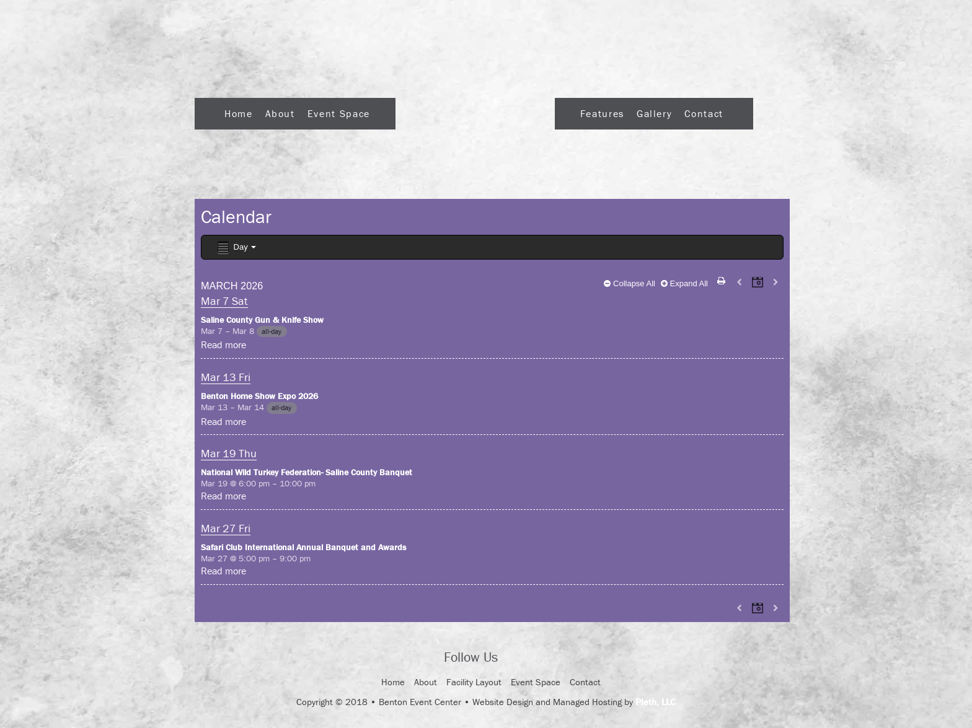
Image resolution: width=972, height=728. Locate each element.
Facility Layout (473, 682)
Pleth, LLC (655, 702)
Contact (703, 113)
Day (236, 247)
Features (602, 113)
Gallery (654, 113)
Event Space (338, 113)
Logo (475, 110)
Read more (223, 344)
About (280, 113)
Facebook (518, 658)
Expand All (684, 283)
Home (238, 113)
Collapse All (629, 283)
